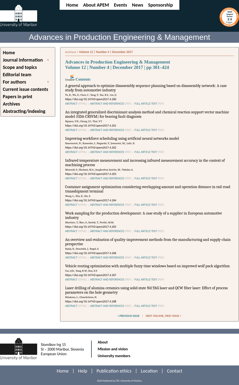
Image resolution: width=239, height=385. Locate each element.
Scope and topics (20, 67)
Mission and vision (113, 349)
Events (120, 5)
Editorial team (17, 74)
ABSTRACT (76, 103)
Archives (11, 104)
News (137, 5)
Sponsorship (160, 5)
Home (72, 5)
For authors (14, 82)
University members (114, 355)
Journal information (23, 60)
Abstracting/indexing (24, 111)
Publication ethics (114, 371)
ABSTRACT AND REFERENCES (110, 103)
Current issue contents (25, 89)
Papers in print (18, 96)
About (103, 342)
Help (82, 371)
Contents (78, 79)
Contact (174, 371)
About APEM (96, 5)
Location (149, 371)
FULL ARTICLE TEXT (149, 103)
